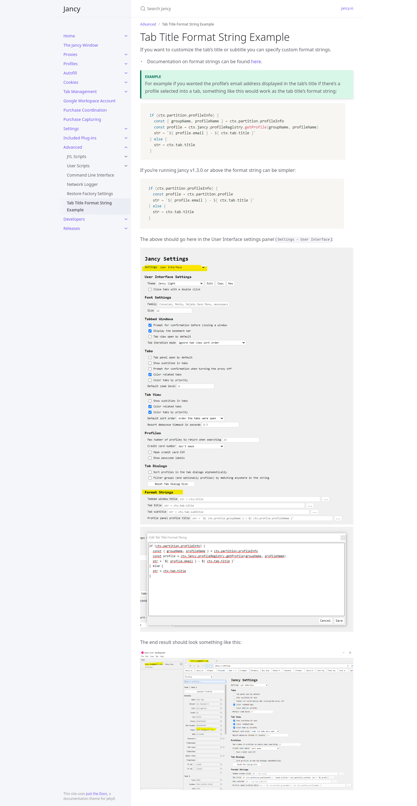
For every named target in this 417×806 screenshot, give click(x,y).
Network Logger (82, 184)
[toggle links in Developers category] (126, 219)
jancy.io (347, 8)
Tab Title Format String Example (89, 206)
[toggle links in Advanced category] (126, 147)
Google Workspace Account (89, 101)
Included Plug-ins (79, 138)
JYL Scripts (76, 156)
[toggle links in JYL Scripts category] (126, 156)
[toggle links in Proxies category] (126, 54)
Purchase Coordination (85, 110)
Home (69, 36)
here (256, 61)
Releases (71, 228)
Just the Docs (96, 793)
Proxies (70, 54)
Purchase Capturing (82, 119)
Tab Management (80, 91)
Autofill (70, 73)
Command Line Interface (90, 175)
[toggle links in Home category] (126, 36)
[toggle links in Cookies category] (126, 82)
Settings (71, 128)
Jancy (72, 8)
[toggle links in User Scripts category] (126, 165)
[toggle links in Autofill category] (126, 73)
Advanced (72, 147)
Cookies (70, 82)
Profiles (70, 63)
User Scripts (78, 165)
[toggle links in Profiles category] (126, 63)
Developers (74, 219)
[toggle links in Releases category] (126, 228)
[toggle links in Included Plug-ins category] (126, 138)
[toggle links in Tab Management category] (126, 91)
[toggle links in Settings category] (126, 128)
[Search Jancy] (208, 8)
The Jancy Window (80, 45)
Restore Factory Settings (90, 193)
